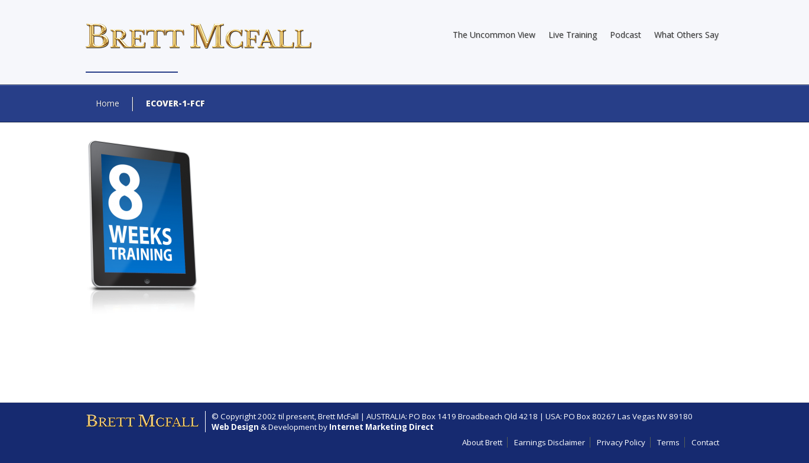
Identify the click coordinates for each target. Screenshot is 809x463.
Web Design (235, 427)
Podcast (625, 34)
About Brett (482, 442)
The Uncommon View (494, 34)
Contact (705, 442)
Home (107, 103)
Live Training (572, 34)
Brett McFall (338, 416)
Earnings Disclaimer (549, 442)
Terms (668, 442)
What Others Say (686, 34)
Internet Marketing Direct (381, 427)
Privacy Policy (621, 442)
